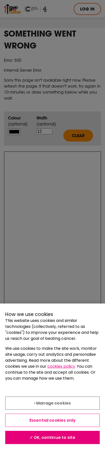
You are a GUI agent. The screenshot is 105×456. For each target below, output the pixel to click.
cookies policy (61, 366)
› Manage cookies (52, 403)
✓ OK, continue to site (53, 437)
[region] (52, 380)
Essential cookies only (52, 420)
